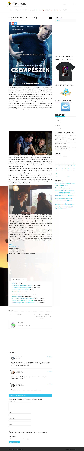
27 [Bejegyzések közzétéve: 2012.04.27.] (68, 171)
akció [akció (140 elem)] (57, 183)
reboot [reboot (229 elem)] (60, 201)
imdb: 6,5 (11, 244)
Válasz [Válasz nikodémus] (50, 371)
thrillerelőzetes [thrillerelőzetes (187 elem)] (61, 206)
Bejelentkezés (58, 120)
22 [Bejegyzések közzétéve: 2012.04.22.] (74, 168)
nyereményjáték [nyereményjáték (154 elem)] (66, 198)
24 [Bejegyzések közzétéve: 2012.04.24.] (59, 171)
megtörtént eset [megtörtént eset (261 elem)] (59, 198)
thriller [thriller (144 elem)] (56, 206)
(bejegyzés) (58, 123)
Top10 (40, 10)
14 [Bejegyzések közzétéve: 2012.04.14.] (71, 165)
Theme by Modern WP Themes (70, 449)
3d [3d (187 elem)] (55, 183)
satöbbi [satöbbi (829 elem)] (69, 201)
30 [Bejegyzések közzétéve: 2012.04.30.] (56, 173)
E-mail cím (12, 418)
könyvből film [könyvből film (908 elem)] (60, 195)
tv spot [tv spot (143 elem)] (66, 206)
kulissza (47, 10)
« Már (57, 176)
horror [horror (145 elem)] (72, 187)
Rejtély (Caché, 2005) (65, 148)
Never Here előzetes (16, 292)
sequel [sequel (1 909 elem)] (63, 204)
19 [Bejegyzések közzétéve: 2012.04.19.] (65, 168)
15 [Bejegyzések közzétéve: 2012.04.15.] (74, 165)
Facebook (58, 20)
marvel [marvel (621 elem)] (70, 196)
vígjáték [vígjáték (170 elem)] (71, 206)
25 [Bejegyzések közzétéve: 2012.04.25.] (62, 171)
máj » (69, 176)
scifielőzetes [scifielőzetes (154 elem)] (57, 204)
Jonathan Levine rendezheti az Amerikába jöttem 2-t (23, 300)
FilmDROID (17, 4)
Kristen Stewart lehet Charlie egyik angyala (21, 287)
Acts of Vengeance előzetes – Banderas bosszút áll (23, 298)
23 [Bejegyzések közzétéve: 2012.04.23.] (56, 171)
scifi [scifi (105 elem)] (72, 201)
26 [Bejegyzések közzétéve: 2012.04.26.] (65, 171)
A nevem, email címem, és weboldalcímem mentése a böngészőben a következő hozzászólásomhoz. (29, 433)
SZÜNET (13, 283)
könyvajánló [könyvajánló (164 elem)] (72, 192)
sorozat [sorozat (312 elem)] (68, 204)
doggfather (20, 386)
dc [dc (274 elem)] (64, 185)
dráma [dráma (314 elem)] (66, 185)
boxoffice (32, 10)
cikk (54, 10)
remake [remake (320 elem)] (64, 201)
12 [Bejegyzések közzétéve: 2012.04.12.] (65, 165)
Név (10, 412)
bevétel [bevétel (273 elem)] (61, 185)
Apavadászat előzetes (17, 296)
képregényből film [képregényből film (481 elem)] (64, 193)
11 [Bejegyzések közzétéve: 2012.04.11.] (62, 165)
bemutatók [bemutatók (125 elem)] (57, 185)
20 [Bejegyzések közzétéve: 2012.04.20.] (68, 168)
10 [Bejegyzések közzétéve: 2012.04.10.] (59, 165)
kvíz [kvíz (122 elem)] (57, 192)
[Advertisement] (30, 120)
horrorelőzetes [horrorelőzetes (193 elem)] (58, 190)
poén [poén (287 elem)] (71, 198)
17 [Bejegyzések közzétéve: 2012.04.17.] (59, 168)
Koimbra (23, 19)
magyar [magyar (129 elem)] (66, 195)
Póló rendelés (63, 10)
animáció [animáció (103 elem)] (66, 183)
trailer (17, 10)
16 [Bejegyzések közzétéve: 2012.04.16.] (56, 168)
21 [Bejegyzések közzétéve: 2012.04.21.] (71, 168)
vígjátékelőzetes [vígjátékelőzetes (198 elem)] (58, 208)
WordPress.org (58, 128)
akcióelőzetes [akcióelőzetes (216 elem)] (62, 183)
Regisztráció (57, 117)
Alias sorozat (63, 143)
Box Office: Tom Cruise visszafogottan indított (22, 285)
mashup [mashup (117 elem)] (74, 195)
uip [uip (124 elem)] (68, 206)
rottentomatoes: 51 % (13, 246)
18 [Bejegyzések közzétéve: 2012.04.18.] (62, 168)
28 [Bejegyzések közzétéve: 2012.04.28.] (71, 171)
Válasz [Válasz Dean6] (50, 357)
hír (10, 10)
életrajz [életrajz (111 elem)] (66, 208)
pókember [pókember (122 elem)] (57, 201)
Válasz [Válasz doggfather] (50, 384)
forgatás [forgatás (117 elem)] (69, 187)
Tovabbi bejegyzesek (24, 325)
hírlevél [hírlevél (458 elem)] (64, 190)
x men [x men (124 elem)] (64, 208)
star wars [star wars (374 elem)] (72, 204)
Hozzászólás (12, 401)
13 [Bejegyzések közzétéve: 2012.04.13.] (68, 165)
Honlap (10, 424)
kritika (24, 10)
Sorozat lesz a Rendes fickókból (19, 294)
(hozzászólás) (58, 125)
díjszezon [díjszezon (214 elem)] (65, 187)
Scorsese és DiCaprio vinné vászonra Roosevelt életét (24, 302)
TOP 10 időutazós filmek (65, 146)
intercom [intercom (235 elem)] (69, 190)
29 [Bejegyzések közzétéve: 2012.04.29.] (74, 171)
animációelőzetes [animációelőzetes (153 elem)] (71, 183)
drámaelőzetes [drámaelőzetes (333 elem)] (59, 187)
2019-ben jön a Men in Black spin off (20, 289)
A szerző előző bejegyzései (19, 279)
